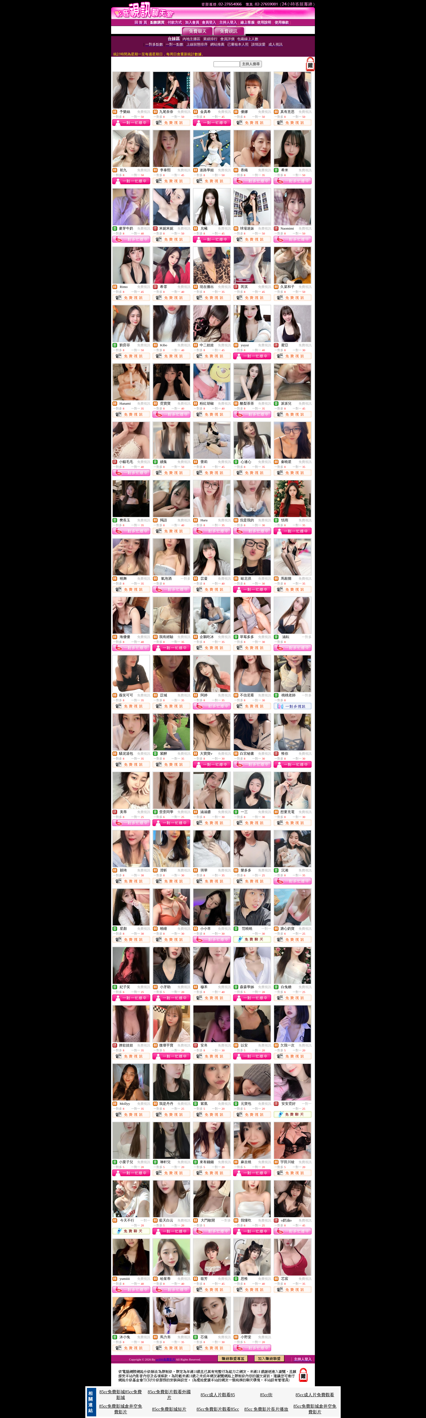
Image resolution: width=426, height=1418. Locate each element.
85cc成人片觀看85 (218, 1394)
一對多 (185, 578)
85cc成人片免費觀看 (315, 1394)
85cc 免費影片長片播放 (266, 1409)
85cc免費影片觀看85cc (217, 1409)
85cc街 (266, 1394)
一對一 (266, 929)
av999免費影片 (166, 1359)
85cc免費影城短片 (169, 1409)
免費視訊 (143, 112)
